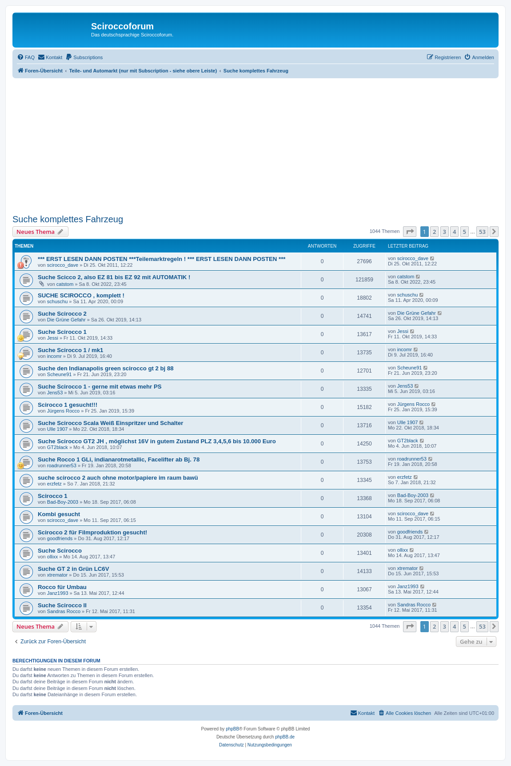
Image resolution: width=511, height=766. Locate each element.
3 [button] (444, 232)
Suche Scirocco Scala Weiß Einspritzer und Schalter (110, 423)
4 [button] (454, 232)
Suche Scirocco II (62, 605)
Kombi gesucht (59, 514)
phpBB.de (285, 736)
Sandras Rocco (63, 611)
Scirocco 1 (53, 496)
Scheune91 (59, 374)
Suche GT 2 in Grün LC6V (73, 568)
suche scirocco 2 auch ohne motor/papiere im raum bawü (118, 477)
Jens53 (55, 392)
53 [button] (482, 232)
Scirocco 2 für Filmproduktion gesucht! (92, 532)
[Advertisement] (261, 145)
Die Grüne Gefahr (66, 319)
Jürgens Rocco (63, 410)
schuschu (57, 301)
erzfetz (54, 483)
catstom (65, 284)
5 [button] (464, 232)
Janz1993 (57, 593)
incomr (54, 356)
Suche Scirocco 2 (62, 313)
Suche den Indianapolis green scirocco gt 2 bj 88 (106, 368)
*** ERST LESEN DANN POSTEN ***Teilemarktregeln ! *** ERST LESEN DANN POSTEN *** (161, 259)
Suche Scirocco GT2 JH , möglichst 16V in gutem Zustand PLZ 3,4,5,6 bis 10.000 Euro (157, 441)
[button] (409, 231)
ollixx (52, 556)
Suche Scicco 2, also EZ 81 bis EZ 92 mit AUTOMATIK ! (114, 277)
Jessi (52, 338)
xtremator (57, 575)
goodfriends (60, 538)
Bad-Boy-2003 (62, 502)
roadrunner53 (61, 465)
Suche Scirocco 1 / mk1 (70, 350)
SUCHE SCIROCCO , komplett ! (81, 295)
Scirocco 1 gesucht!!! (67, 404)
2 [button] (434, 232)
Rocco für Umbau (62, 587)
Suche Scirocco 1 (62, 332)
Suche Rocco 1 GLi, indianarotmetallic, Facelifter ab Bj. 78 (119, 459)
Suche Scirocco (60, 550)
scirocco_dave (62, 265)
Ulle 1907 (57, 429)
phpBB (232, 728)
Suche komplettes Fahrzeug (67, 219)
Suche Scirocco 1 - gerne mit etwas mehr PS (100, 386)
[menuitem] (26, 57)
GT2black (57, 447)
